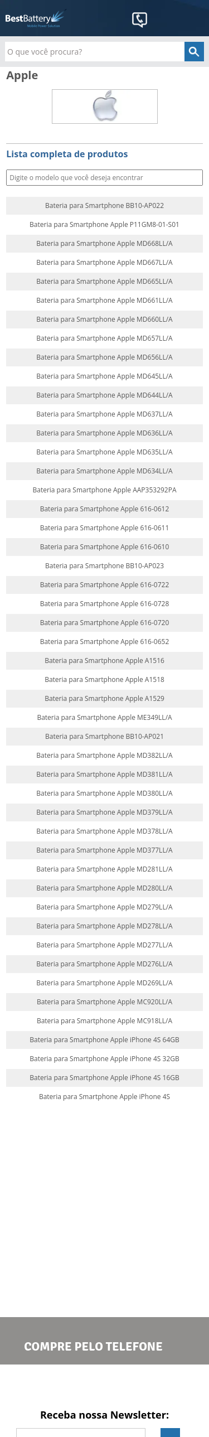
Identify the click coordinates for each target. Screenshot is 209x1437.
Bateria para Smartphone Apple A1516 (104, 660)
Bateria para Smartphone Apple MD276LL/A (104, 964)
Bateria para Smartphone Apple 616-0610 (104, 547)
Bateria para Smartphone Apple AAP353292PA (104, 490)
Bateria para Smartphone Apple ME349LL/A (104, 717)
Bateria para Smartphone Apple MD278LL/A (104, 926)
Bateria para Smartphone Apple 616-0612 (104, 509)
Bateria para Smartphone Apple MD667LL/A (104, 262)
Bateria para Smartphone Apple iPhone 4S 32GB (104, 1059)
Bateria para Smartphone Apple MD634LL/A (104, 471)
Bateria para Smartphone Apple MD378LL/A (104, 831)
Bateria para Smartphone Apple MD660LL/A (104, 319)
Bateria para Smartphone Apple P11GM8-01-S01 (104, 224)
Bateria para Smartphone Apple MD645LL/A (104, 376)
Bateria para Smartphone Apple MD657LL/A (104, 338)
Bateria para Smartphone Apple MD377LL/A (104, 850)
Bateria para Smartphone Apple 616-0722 (104, 585)
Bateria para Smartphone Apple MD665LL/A (104, 281)
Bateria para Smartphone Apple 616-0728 (104, 604)
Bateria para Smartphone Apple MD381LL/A (104, 774)
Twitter (104, 1386)
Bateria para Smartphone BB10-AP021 (104, 736)
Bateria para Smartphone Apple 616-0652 (104, 641)
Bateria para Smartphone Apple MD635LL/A (104, 452)
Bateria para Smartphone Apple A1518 (104, 679)
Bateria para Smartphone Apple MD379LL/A (104, 812)
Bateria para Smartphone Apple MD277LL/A (104, 945)
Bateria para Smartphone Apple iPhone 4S (104, 1097)
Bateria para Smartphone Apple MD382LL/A (104, 755)
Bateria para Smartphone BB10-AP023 (104, 566)
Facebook (59, 1386)
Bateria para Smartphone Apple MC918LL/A (104, 1021)
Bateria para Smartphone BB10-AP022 (104, 205)
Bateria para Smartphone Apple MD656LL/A (104, 357)
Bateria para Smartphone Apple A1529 (104, 698)
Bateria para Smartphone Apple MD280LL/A (104, 888)
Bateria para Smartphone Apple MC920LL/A (104, 1002)
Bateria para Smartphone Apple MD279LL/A (104, 907)
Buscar (193, 178)
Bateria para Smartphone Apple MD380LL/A (104, 793)
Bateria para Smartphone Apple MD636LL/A (104, 433)
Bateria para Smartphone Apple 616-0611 (104, 528)
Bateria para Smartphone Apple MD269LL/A (104, 983)
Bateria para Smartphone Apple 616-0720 (104, 623)
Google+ (150, 1386)
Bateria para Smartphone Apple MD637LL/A (104, 414)
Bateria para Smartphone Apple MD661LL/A (104, 300)
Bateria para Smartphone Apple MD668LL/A (104, 243)
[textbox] (104, 51)
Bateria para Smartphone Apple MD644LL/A (104, 395)
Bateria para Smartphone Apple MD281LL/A (104, 869)
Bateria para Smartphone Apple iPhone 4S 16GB (104, 1078)
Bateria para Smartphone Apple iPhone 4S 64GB (104, 1040)
